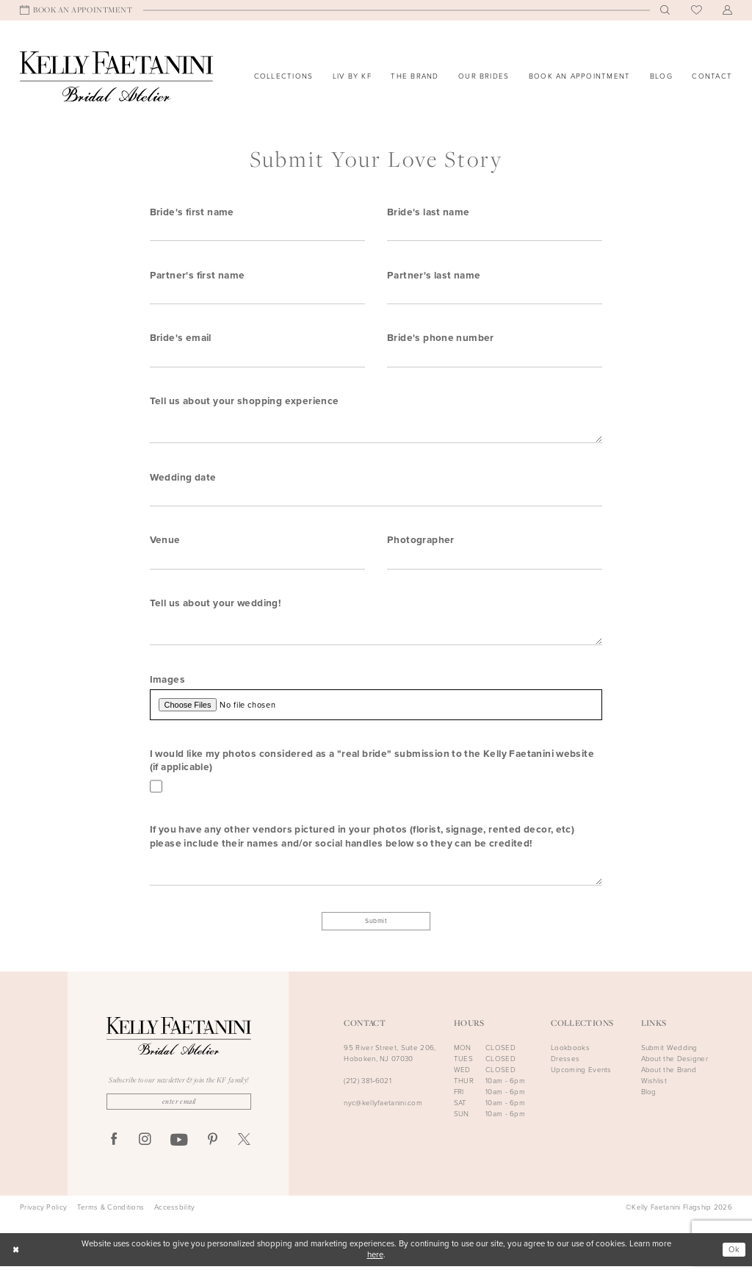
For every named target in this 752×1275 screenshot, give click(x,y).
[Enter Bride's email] (257, 360)
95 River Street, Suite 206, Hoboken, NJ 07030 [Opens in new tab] (389, 1061)
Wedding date (183, 479)
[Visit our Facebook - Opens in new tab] (114, 1149)
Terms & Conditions (110, 1216)
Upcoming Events (581, 1077)
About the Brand (669, 1077)
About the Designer (674, 1066)
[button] (727, 10)
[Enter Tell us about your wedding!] (376, 634)
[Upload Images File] (376, 710)
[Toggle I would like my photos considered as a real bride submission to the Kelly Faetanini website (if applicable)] (156, 793)
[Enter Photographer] (494, 564)
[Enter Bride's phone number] (494, 360)
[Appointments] (76, 10)
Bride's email (181, 338)
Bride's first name (192, 211)
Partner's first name (197, 275)
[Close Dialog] (16, 1258)
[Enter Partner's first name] (257, 296)
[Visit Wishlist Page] (696, 10)
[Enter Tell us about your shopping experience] (376, 429)
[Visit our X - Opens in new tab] (244, 1149)
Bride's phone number (440, 338)
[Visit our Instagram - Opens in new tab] (145, 1149)
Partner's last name (433, 275)
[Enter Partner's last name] (494, 296)
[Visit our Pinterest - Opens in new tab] (213, 1149)
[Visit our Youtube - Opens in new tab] (179, 1149)
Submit (376, 928)
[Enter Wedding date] (376, 500)
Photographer (421, 543)
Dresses (565, 1066)
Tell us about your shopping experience (244, 402)
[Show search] (665, 10)
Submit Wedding (669, 1055)
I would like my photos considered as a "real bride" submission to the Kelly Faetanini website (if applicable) (372, 766)
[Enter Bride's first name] (257, 232)
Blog (649, 1099)
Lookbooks (570, 1055)
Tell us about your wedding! (215, 607)
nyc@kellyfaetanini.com (383, 1111)
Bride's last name (428, 211)
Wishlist (654, 1088)
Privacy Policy (43, 1216)
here (375, 1263)
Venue (165, 543)
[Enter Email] (178, 1110)
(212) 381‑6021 (367, 1088)
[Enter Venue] (257, 564)
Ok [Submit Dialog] (734, 1257)
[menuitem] (76, 10)
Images (167, 684)
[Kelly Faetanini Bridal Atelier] (116, 76)
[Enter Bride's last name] (494, 232)
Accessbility (174, 1216)
